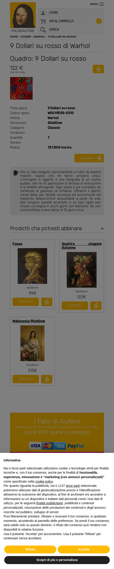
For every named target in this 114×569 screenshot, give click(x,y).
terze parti (73, 485)
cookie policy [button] (44, 481)
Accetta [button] (83, 549)
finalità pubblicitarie (49, 503)
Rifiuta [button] (30, 549)
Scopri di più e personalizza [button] (57, 560)
